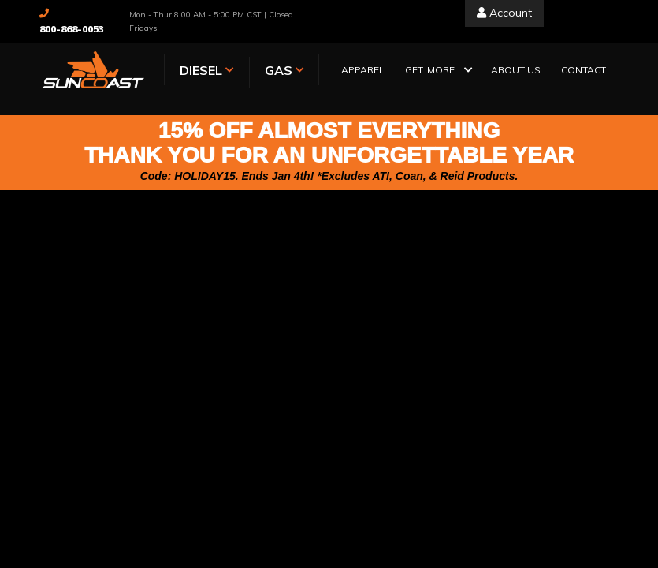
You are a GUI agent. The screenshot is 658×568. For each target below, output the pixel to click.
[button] (438, 71)
